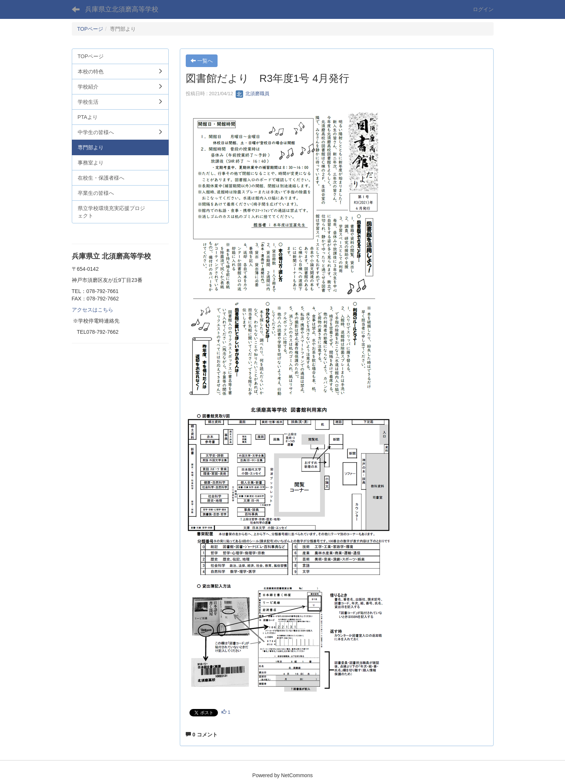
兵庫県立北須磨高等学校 (121, 9)
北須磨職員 (252, 93)
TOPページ (90, 29)
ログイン (483, 9)
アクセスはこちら (92, 310)
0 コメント (202, 735)
